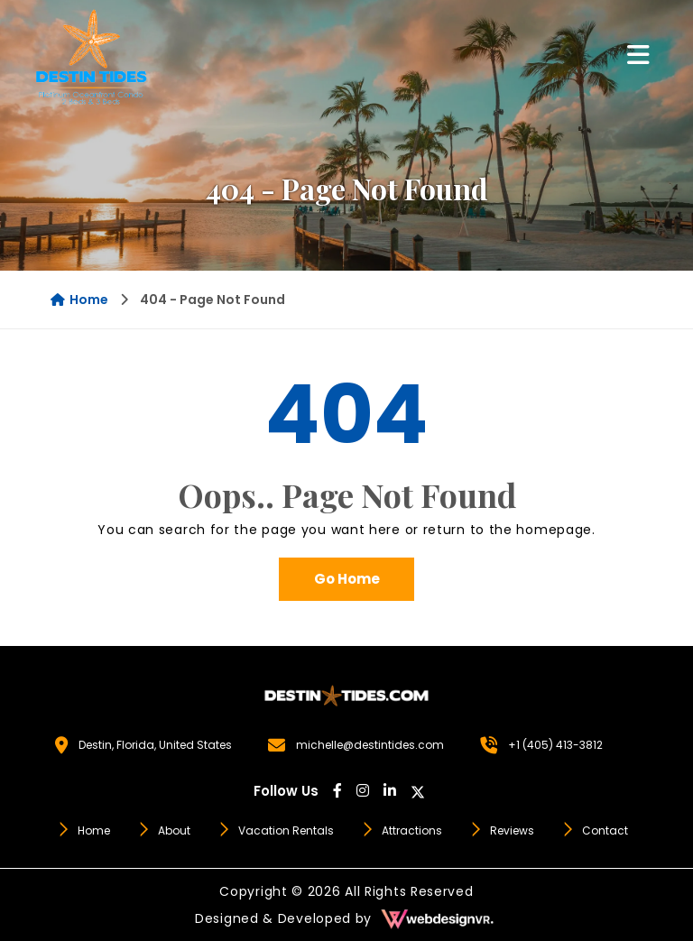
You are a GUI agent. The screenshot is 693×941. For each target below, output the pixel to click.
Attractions (401, 830)
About (163, 830)
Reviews (501, 830)
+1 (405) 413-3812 (555, 744)
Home (79, 300)
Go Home (347, 578)
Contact (594, 830)
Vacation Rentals (275, 830)
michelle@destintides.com (370, 744)
